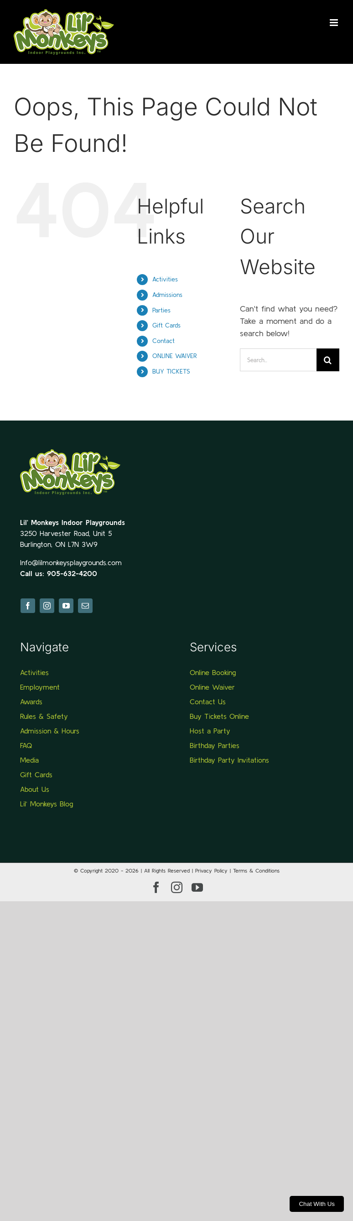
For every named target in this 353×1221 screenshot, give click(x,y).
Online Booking (213, 672)
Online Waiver (212, 687)
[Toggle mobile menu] (334, 22)
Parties (161, 310)
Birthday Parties (214, 745)
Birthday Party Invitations (229, 760)
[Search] (328, 359)
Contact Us (208, 701)
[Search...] (278, 359)
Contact (163, 340)
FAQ (26, 745)
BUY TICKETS (171, 371)
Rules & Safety (44, 716)
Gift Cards (166, 325)
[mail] (85, 605)
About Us (34, 789)
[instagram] (47, 605)
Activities (165, 279)
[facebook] (28, 605)
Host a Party (210, 731)
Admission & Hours (49, 731)
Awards (31, 701)
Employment (40, 687)
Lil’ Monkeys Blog (46, 804)
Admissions (167, 294)
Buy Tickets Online (219, 716)
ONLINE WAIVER (174, 355)
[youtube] (66, 605)
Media (29, 760)
